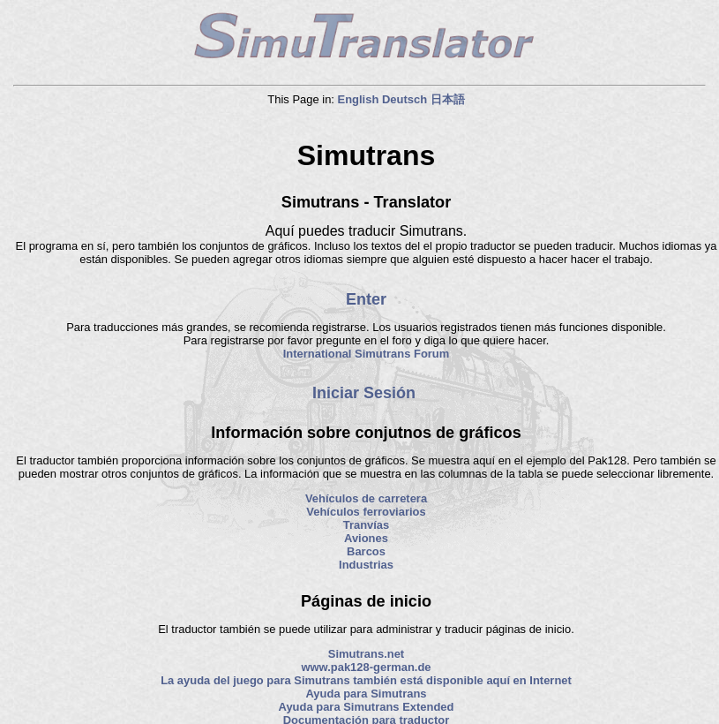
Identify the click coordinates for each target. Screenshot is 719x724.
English (358, 99)
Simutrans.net (366, 653)
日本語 (448, 99)
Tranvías (366, 525)
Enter (366, 299)
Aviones (366, 538)
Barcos (366, 551)
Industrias (366, 564)
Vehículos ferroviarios (365, 511)
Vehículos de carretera (366, 498)
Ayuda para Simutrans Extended (366, 706)
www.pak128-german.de (366, 667)
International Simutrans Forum (366, 353)
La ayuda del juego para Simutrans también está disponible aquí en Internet (366, 680)
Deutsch (404, 99)
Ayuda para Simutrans (365, 693)
